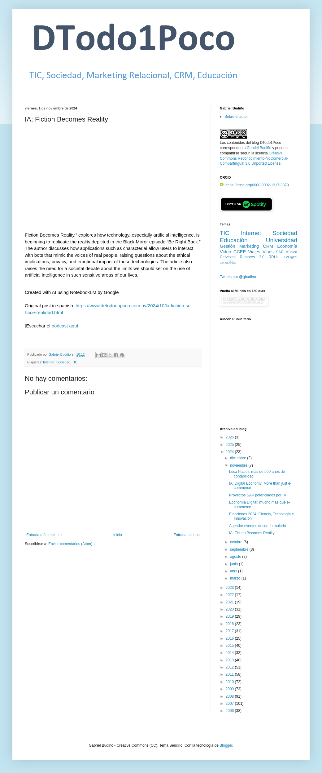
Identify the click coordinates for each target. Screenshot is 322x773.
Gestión (227, 246)
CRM (268, 246)
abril (234, 571)
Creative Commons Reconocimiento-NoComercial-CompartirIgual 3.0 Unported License (254, 158)
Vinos (268, 251)
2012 (230, 667)
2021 (230, 602)
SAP (279, 252)
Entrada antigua (186, 535)
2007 (230, 703)
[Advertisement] (258, 377)
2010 (230, 682)
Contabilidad (228, 262)
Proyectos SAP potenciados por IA (257, 495)
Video (225, 251)
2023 (230, 587)
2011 (230, 674)
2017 (230, 631)
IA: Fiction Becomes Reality (252, 533)
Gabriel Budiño (60, 354)
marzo (236, 578)
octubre (236, 542)
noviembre (239, 465)
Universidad (281, 240)
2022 (230, 595)
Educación (234, 240)
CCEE (239, 251)
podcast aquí (65, 325)
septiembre (240, 549)
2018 (230, 624)
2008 (230, 696)
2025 (230, 444)
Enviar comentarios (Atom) (70, 544)
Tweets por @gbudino (238, 277)
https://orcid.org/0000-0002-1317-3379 (254, 185)
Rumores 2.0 (252, 257)
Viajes (254, 251)
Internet (48, 362)
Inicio (117, 535)
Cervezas (228, 257)
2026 (230, 437)
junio (234, 564)
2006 (230, 711)
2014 (230, 653)
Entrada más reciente (44, 535)
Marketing (249, 246)
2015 (230, 645)
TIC (74, 362)
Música (291, 252)
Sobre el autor (236, 116)
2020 (230, 609)
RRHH (274, 257)
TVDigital (290, 257)
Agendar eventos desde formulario (257, 526)
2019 (230, 616)
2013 (230, 660)
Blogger (226, 745)
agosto (236, 556)
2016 (230, 638)
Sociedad (63, 362)
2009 (230, 689)
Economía (287, 246)
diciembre (238, 458)
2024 (230, 452)
